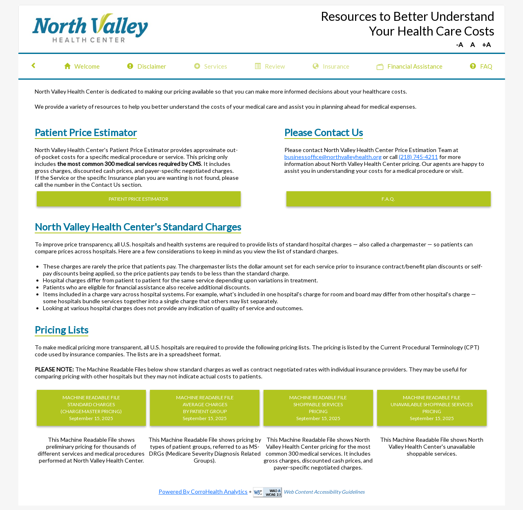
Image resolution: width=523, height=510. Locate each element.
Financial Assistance (410, 66)
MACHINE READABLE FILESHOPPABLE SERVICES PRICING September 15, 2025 (318, 407)
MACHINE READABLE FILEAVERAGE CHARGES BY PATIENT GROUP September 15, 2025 (205, 407)
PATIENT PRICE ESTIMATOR (138, 199)
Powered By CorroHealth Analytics (203, 491)
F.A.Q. (388, 199)
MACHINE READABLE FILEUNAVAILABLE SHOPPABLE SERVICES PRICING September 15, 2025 (432, 407)
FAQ (481, 66)
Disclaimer (146, 66)
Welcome (82, 66)
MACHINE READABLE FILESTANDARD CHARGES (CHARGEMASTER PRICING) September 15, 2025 (91, 407)
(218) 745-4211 (418, 156)
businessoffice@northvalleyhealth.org (333, 156)
